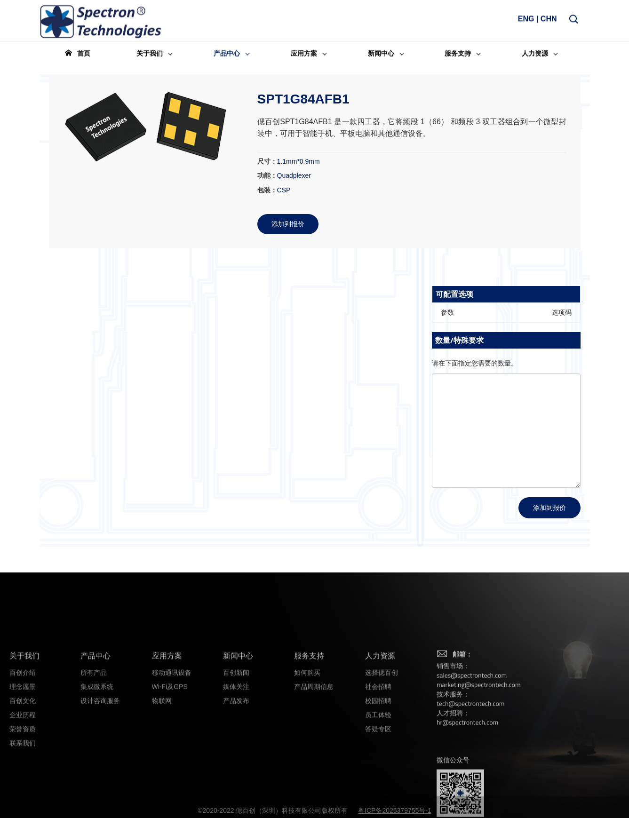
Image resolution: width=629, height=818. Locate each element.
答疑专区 (378, 791)
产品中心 (95, 718)
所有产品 (93, 735)
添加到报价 (549, 507)
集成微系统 (96, 749)
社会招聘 (378, 749)
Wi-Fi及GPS (170, 749)
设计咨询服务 (100, 763)
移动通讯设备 (171, 735)
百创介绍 (22, 735)
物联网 (162, 763)
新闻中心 (238, 718)
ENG (526, 21)
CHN (549, 21)
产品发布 (236, 763)
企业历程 (22, 777)
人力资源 (380, 718)
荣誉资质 (22, 791)
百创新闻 (236, 735)
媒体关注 (236, 749)
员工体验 (378, 777)
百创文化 (22, 763)
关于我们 (24, 718)
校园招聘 (378, 763)
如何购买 (307, 735)
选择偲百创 (381, 735)
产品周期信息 (314, 749)
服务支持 (309, 718)
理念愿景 (22, 749)
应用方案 (167, 718)
